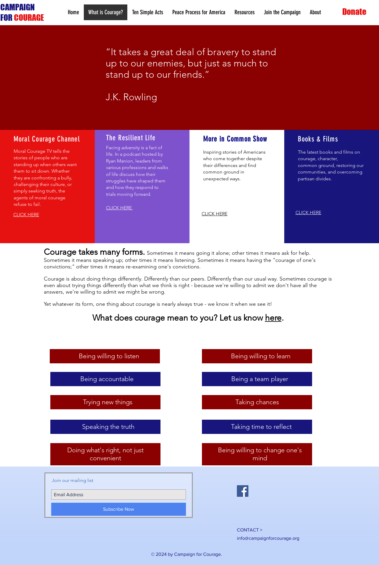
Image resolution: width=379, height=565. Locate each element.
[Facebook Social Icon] (242, 491)
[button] (244, 12)
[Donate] (354, 11)
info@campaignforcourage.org (268, 538)
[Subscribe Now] (118, 509)
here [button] (273, 318)
